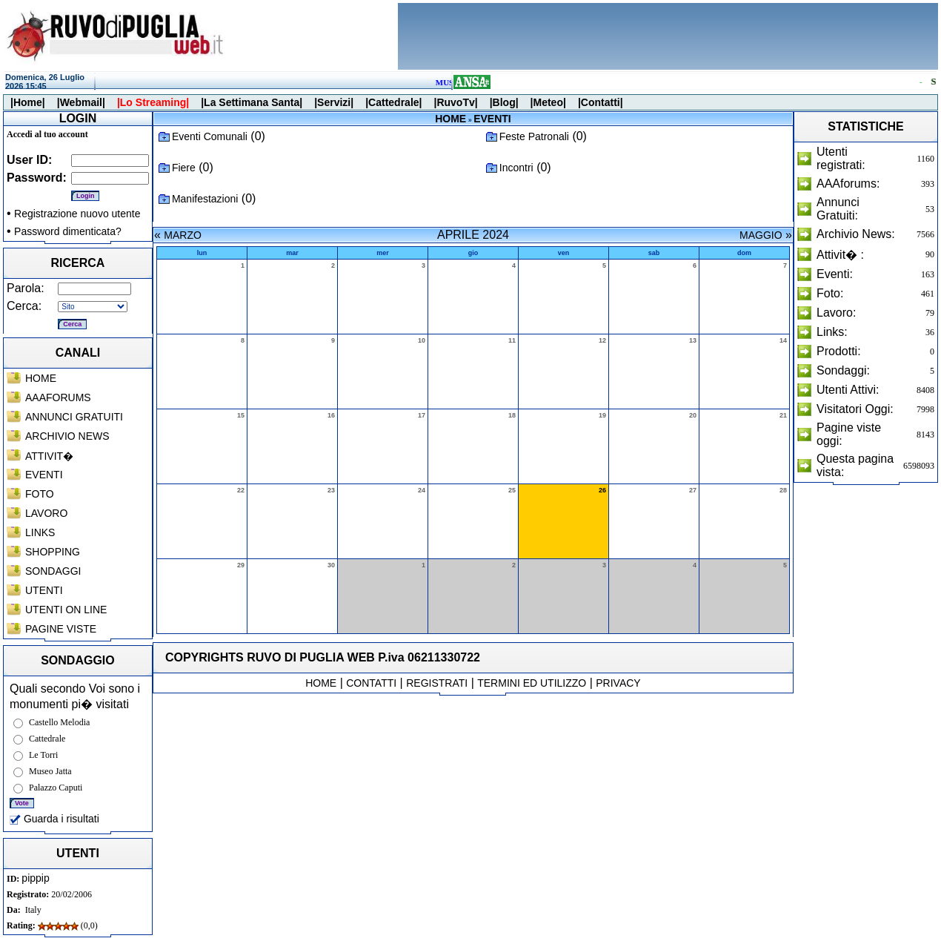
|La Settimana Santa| (251, 102)
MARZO (183, 235)
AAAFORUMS (58, 397)
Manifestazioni (205, 199)
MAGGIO (760, 235)
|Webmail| (81, 102)
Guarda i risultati (54, 819)
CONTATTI (371, 683)
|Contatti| (600, 102)
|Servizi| (333, 102)
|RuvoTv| (455, 102)
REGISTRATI (437, 683)
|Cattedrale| (393, 102)
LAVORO (46, 513)
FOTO (39, 494)
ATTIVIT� (49, 456)
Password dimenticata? (68, 231)
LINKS (40, 532)
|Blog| (504, 102)
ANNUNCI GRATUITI (74, 417)
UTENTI (44, 590)
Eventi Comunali (209, 136)
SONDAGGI (53, 571)
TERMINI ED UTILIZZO (531, 683)
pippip (35, 878)
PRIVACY (618, 683)
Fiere (184, 168)
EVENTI (44, 475)
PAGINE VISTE (60, 629)
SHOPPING (52, 552)
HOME (40, 378)
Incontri (516, 168)
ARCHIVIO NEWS (67, 436)
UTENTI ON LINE (66, 609)
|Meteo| (548, 102)
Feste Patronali (534, 136)
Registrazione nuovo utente (77, 214)
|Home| (27, 102)
